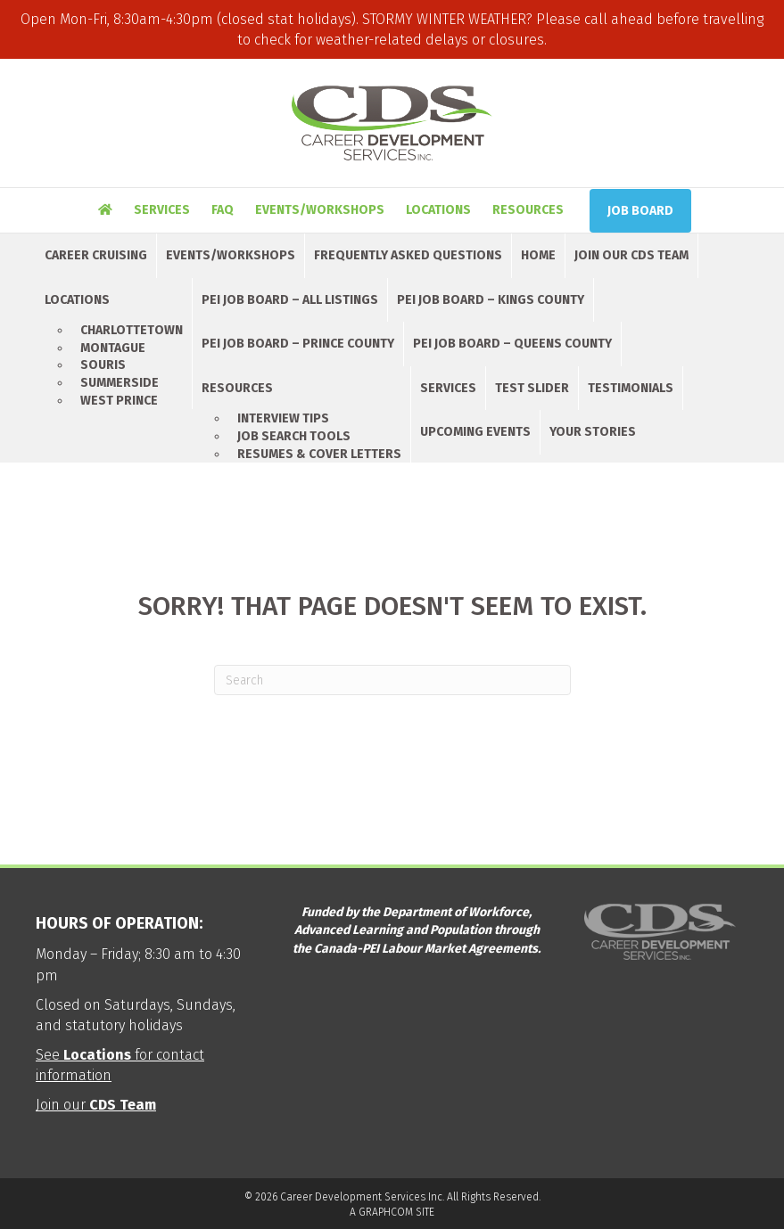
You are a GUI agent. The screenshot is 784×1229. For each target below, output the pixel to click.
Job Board (640, 210)
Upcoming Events (475, 431)
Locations (438, 209)
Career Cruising (96, 255)
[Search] (392, 680)
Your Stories (592, 431)
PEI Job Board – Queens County (512, 343)
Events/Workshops (319, 209)
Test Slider (532, 388)
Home (538, 255)
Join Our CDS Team (631, 255)
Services (162, 209)
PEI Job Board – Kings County (490, 299)
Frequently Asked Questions (408, 255)
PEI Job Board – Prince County (298, 343)
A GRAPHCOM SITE (392, 1212)
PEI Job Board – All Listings (290, 299)
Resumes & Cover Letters (319, 454)
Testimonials (630, 388)
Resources (528, 209)
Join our (96, 1104)
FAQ (222, 209)
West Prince (119, 400)
